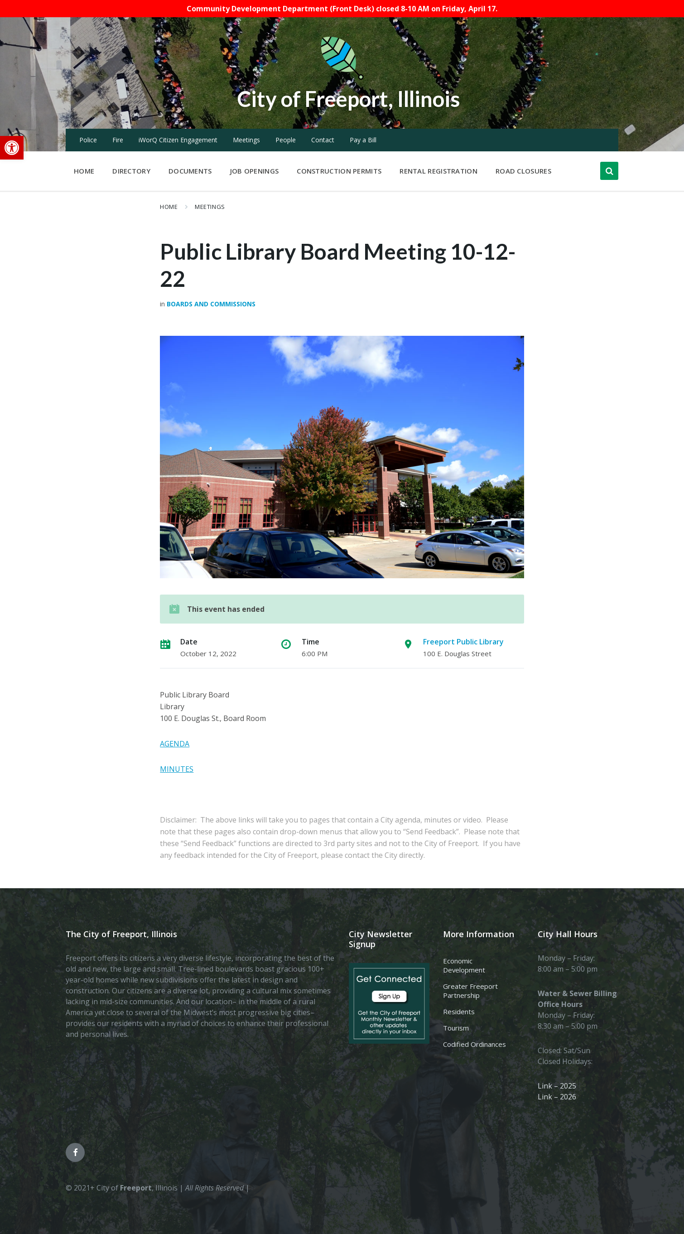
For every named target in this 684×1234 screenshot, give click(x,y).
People (285, 139)
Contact (322, 139)
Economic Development (464, 965)
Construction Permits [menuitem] (339, 170)
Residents (459, 1011)
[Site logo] (342, 78)
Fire (117, 139)
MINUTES (176, 769)
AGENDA (174, 744)
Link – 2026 (557, 1097)
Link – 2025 (557, 1086)
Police (88, 139)
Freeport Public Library (463, 642)
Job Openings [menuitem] (254, 170)
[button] (12, 148)
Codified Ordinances (474, 1044)
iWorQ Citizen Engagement (178, 139)
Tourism (456, 1027)
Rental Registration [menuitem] (438, 170)
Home (169, 207)
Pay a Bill (363, 139)
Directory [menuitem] (131, 170)
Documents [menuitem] (190, 170)
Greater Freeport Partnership (470, 991)
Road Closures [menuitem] (523, 170)
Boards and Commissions (211, 304)
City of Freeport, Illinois (348, 98)
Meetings (246, 139)
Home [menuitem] (84, 170)
